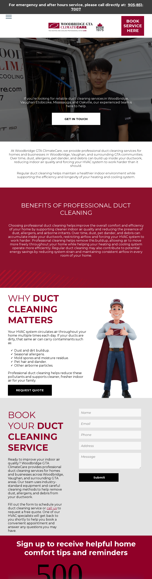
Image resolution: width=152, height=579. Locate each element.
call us (52, 508)
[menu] (9, 17)
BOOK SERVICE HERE (133, 26)
